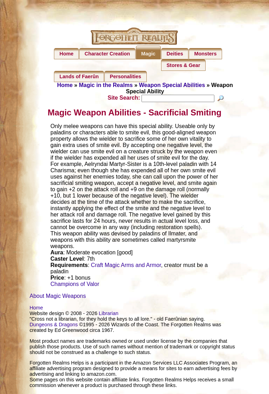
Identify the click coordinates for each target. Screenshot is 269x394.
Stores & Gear (183, 65)
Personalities (126, 76)
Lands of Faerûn (79, 76)
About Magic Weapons (57, 297)
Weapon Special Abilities (172, 85)
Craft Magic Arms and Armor (126, 266)
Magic (148, 53)
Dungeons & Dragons (53, 325)
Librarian (108, 314)
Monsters (205, 53)
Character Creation (107, 53)
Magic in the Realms (106, 85)
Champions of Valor (74, 285)
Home (67, 53)
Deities (175, 53)
